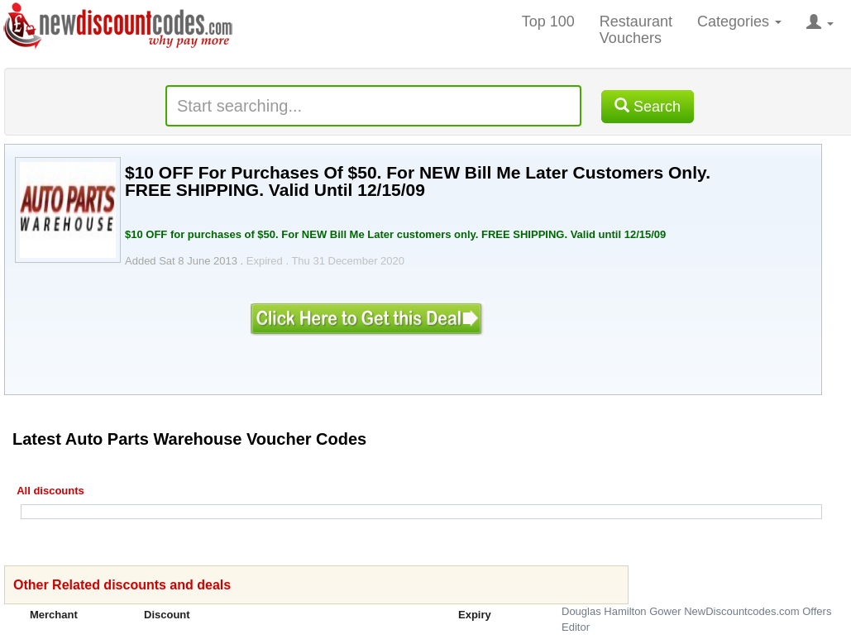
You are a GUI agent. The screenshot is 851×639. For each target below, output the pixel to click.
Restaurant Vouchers (636, 29)
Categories (739, 21)
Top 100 (548, 21)
